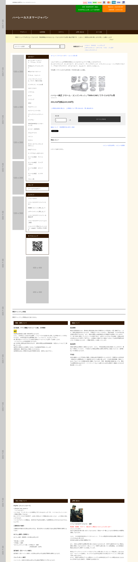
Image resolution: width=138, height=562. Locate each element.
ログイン (59, 32)
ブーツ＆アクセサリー (34, 188)
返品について (54, 127)
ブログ (111, 39)
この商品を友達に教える (57, 108)
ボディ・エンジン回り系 (70, 55)
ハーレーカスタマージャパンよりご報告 (37, 221)
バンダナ (110, 47)
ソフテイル (59, 55)
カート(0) (97, 32)
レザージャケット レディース (93, 47)
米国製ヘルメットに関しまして (36, 208)
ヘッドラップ (101, 45)
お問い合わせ (78, 32)
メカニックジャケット (91, 50)
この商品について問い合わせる (74, 108)
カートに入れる (99, 119)
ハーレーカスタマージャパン (30, 17)
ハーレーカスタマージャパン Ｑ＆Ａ (37, 203)
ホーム (53, 55)
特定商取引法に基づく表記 (67, 127)
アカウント (22, 32)
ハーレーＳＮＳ (32, 198)
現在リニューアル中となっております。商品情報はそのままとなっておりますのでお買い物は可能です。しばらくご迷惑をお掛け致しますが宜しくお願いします (62, 37)
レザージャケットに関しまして (36, 211)
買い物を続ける (89, 108)
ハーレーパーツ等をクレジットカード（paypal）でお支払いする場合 (37, 228)
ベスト (105, 47)
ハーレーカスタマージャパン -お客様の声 (37, 216)
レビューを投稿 (120, 145)
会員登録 (40, 32)
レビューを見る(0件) (109, 145)
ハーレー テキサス (90, 45)
